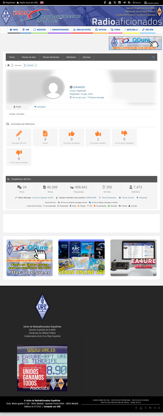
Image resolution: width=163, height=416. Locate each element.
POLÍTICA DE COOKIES (142, 401)
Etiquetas (143, 198)
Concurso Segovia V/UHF (42, 198)
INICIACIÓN (39, 30)
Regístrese (10, 2)
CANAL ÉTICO (137, 403)
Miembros (71, 57)
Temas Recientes (51, 57)
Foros (12, 57)
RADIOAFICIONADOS (59, 30)
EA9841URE (91, 198)
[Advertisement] (53, 43)
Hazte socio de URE (27, 2)
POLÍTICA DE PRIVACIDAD (121, 401)
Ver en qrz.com (78, 97)
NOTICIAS (101, 30)
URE (25, 30)
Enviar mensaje (96, 97)
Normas (87, 57)
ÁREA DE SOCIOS (82, 30)
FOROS (115, 30)
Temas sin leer (29, 57)
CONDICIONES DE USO (99, 401)
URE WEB (147, 30)
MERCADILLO (131, 30)
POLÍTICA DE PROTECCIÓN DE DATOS (114, 403)
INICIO (14, 30)
